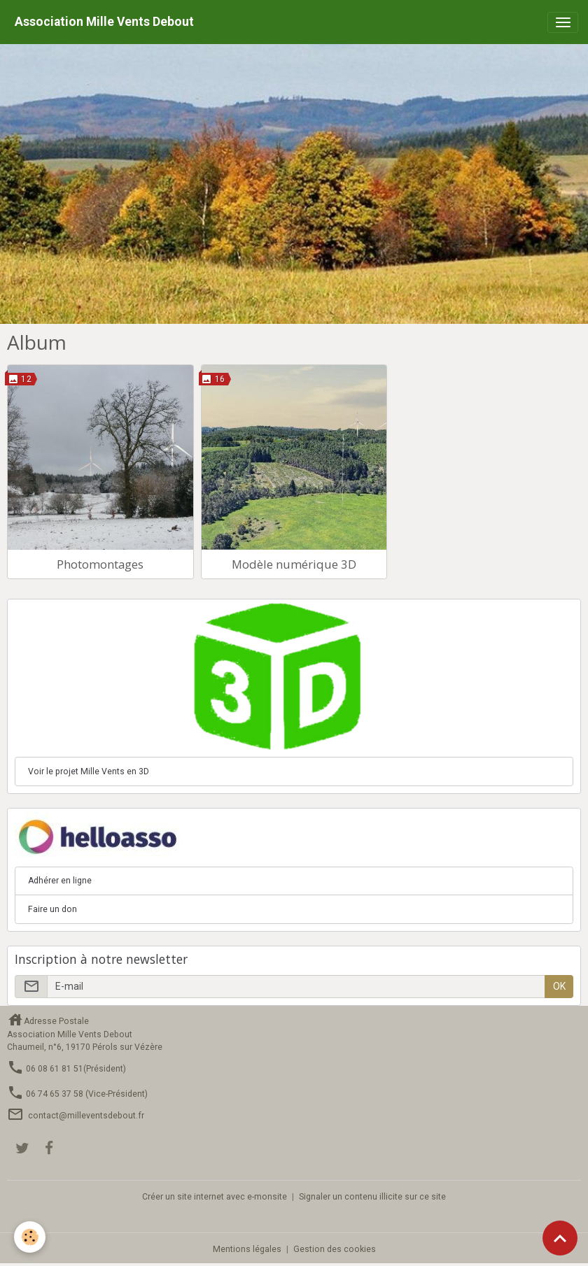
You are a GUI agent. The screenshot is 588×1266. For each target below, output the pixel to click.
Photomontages (100, 564)
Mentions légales (247, 1249)
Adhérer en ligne (60, 881)
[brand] (104, 22)
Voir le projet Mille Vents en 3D (88, 771)
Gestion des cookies (334, 1249)
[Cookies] (30, 1237)
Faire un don (52, 909)
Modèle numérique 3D (294, 564)
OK (559, 986)
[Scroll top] (560, 1238)
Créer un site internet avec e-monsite (214, 1197)
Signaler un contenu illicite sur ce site (372, 1197)
